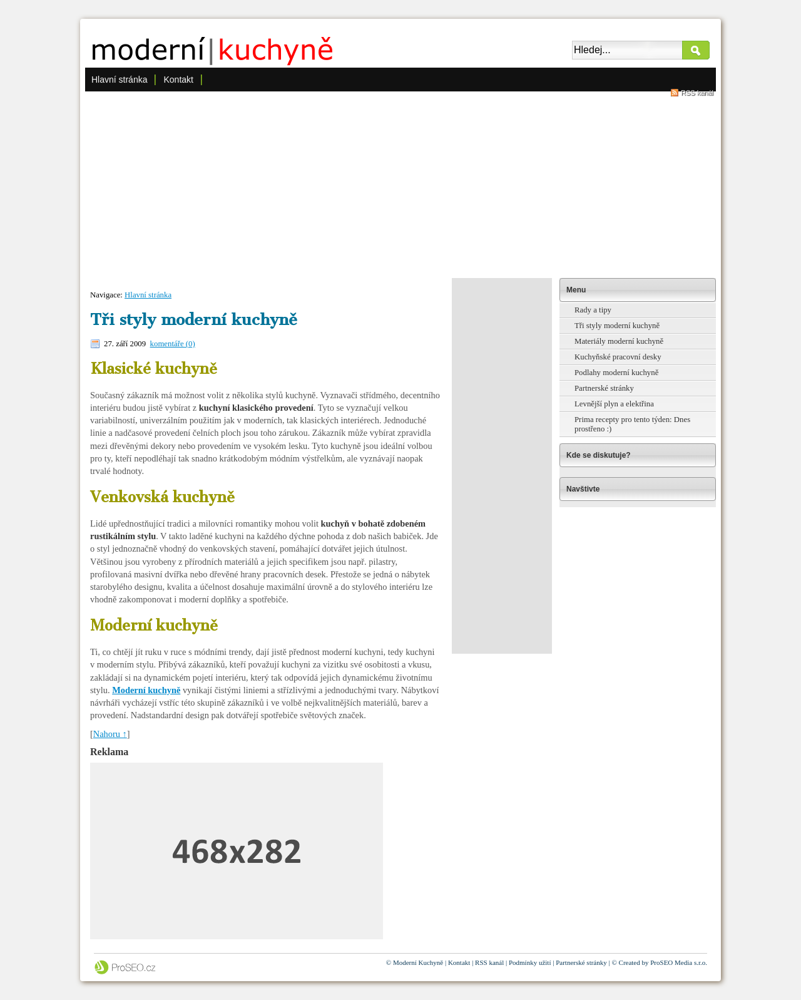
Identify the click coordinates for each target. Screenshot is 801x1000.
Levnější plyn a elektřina (614, 403)
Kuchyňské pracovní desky (617, 357)
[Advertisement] (400, 184)
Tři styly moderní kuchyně (617, 325)
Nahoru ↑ (110, 734)
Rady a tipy (592, 310)
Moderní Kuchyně (418, 962)
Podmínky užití (530, 962)
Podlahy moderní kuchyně (616, 372)
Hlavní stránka (119, 80)
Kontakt (178, 80)
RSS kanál (697, 92)
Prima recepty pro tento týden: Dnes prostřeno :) (632, 424)
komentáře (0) (172, 343)
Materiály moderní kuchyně (618, 341)
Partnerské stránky (604, 388)
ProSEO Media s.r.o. (678, 962)
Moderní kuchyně (146, 690)
